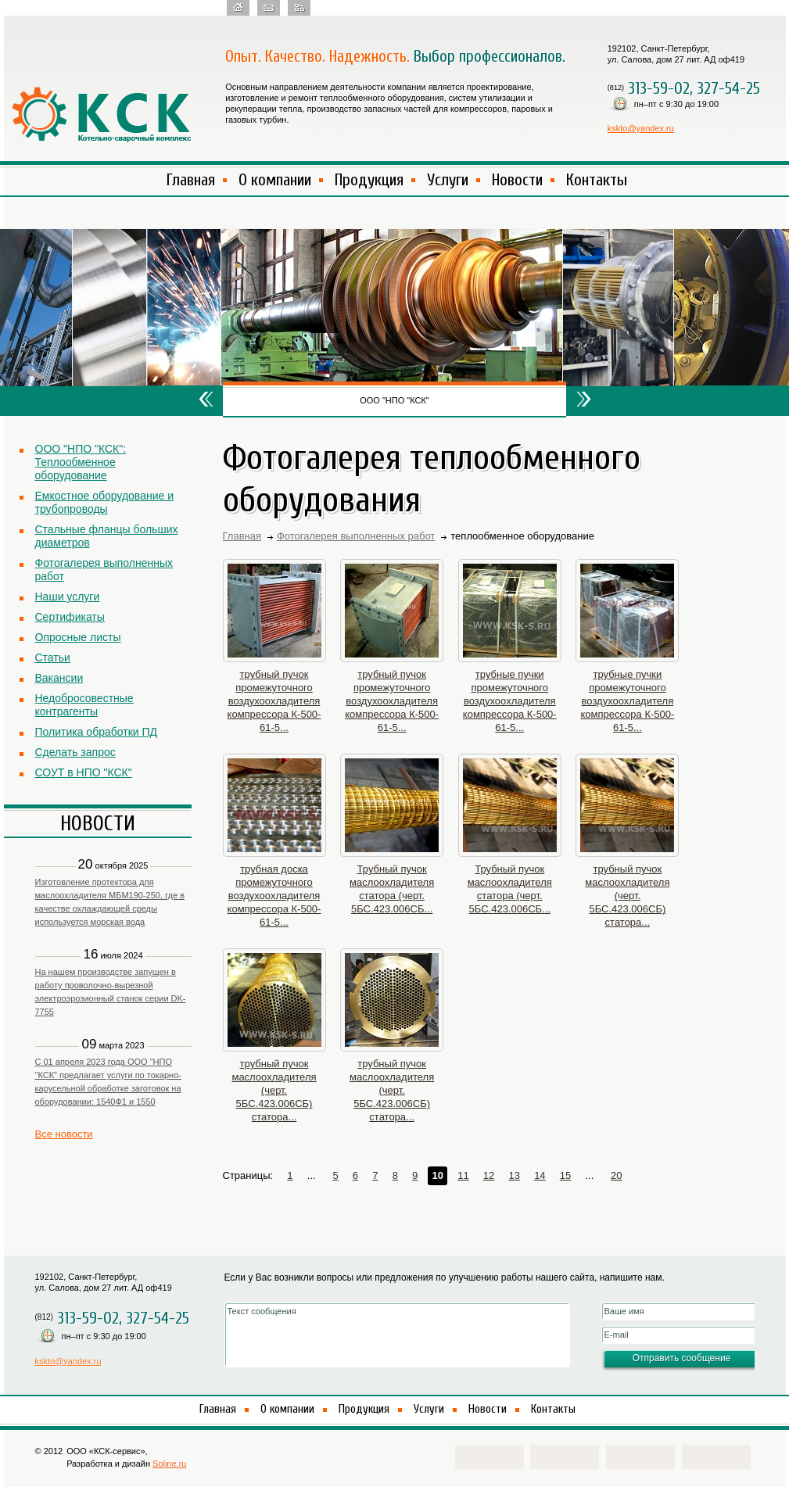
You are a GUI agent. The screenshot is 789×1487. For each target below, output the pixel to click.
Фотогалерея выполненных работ (104, 569)
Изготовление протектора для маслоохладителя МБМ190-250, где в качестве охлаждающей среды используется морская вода (110, 901)
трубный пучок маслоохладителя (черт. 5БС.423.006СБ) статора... (627, 895)
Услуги (447, 179)
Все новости (64, 1134)
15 (565, 1175)
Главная (191, 179)
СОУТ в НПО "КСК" (83, 772)
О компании (274, 179)
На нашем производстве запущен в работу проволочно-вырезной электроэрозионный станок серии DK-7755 (110, 991)
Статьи (52, 657)
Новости (517, 179)
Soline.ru (169, 1463)
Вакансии (59, 678)
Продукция (369, 179)
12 (488, 1175)
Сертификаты (70, 617)
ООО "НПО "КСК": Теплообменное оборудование (81, 462)
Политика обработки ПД (96, 732)
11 (462, 1175)
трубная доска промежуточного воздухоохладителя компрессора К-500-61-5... (274, 895)
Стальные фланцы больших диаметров (106, 536)
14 (539, 1175)
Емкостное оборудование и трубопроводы (104, 502)
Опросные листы (78, 637)
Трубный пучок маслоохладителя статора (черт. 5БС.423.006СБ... (392, 889)
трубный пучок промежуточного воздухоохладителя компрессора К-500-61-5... (274, 700)
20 (616, 1175)
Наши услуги (67, 596)
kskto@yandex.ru (641, 128)
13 (513, 1175)
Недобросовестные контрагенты (84, 705)
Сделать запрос (75, 752)
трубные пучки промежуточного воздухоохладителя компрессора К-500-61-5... (510, 700)
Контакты (596, 179)
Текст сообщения (397, 1334)
